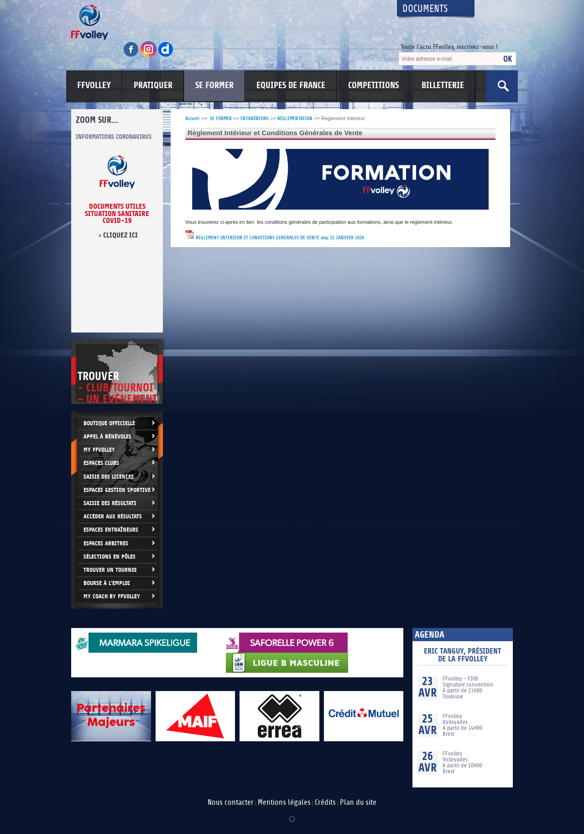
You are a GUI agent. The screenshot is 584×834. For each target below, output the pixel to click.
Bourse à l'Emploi (106, 583)
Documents (425, 9)
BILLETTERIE (443, 85)
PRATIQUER (153, 85)
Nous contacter (231, 802)
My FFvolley (99, 449)
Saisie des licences (108, 476)
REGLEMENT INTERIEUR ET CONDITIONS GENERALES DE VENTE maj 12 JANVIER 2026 (280, 238)
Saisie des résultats (109, 503)
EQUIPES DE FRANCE (290, 85)
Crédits (325, 802)
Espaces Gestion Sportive (117, 489)
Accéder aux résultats (112, 516)
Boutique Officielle (109, 423)
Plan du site (358, 802)
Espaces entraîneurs (110, 529)
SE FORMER (214, 85)
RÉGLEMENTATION (295, 118)
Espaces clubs (101, 462)
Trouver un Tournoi (110, 569)
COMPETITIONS (373, 85)
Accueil (192, 118)
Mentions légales (284, 802)
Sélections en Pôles (109, 556)
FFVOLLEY (94, 85)
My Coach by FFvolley (111, 596)
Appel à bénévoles (107, 436)
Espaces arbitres (105, 543)
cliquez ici (120, 235)
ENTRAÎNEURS (254, 118)
